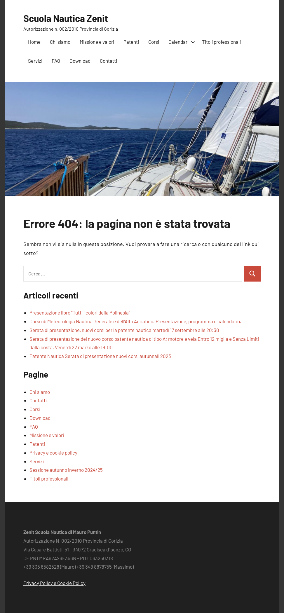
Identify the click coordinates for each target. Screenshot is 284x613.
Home (34, 42)
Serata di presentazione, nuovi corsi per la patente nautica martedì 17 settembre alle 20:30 (124, 330)
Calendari (180, 42)
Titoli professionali (221, 42)
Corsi (153, 42)
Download (79, 61)
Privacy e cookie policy (53, 452)
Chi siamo (60, 42)
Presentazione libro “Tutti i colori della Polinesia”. (80, 312)
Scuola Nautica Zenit (65, 18)
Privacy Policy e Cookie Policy (54, 583)
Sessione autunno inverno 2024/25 (66, 470)
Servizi (35, 61)
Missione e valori (97, 42)
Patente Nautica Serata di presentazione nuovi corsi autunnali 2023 (100, 356)
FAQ (56, 61)
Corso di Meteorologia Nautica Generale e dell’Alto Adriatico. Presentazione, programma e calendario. (135, 321)
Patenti (131, 42)
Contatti (108, 61)
